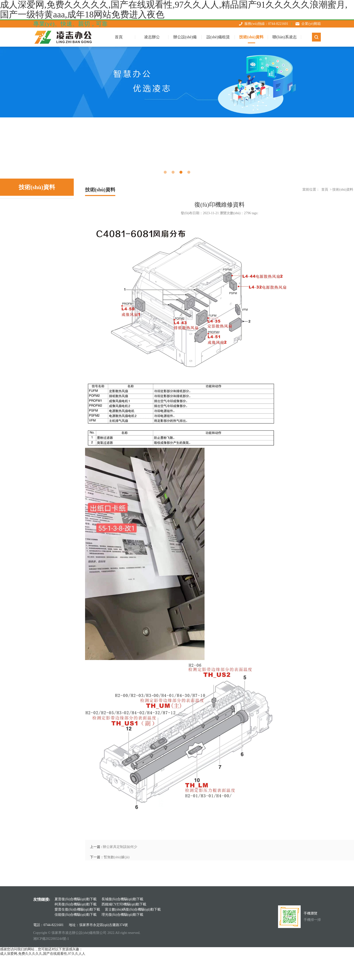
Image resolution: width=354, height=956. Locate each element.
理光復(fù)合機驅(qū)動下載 (122, 914)
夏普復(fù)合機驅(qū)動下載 (75, 899)
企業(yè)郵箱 (311, 24)
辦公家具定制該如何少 (120, 847)
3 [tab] (180, 172)
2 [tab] (173, 172)
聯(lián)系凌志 (284, 37)
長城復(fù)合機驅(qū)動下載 (122, 899)
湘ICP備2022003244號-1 (51, 939)
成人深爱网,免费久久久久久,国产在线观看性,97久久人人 (42, 954)
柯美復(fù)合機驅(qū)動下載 (75, 904)
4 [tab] (188, 172)
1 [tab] (165, 172)
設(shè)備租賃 (218, 37)
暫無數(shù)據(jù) (117, 857)
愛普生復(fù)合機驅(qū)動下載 (77, 909)
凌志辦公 (152, 37)
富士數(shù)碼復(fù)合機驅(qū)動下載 (133, 909)
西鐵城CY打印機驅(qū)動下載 (124, 904)
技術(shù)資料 (251, 37)
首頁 (324, 189)
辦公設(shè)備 (185, 37)
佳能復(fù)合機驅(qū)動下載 (75, 914)
